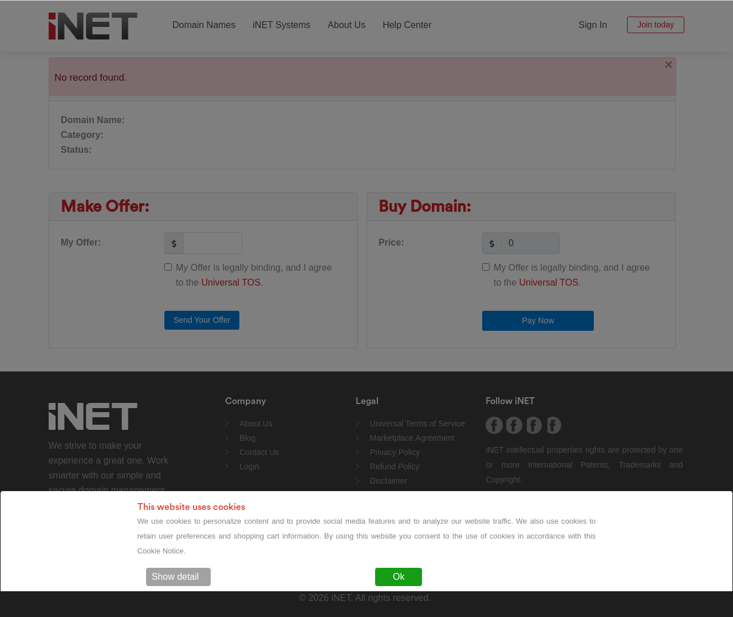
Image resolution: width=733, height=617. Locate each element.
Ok (398, 577)
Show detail (175, 577)
